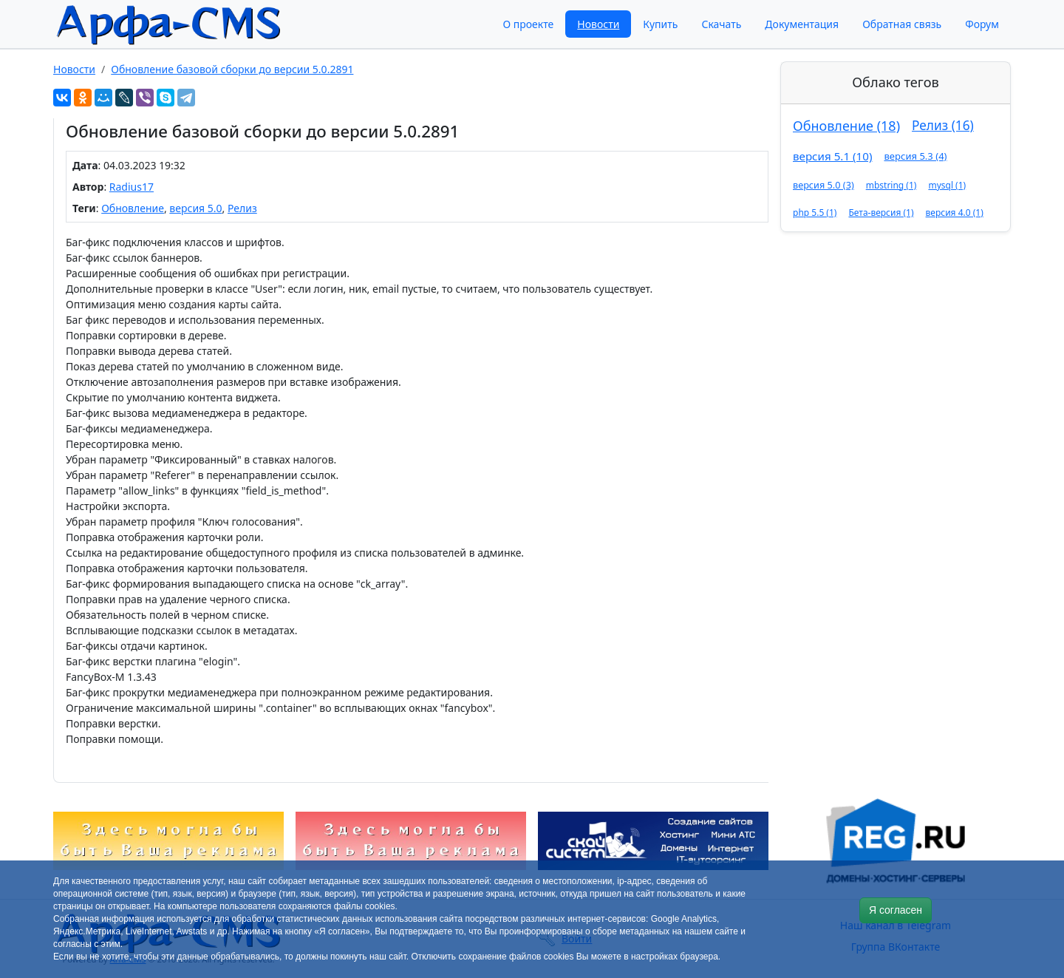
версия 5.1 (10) (832, 156)
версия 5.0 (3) (823, 184)
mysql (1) (947, 185)
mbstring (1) (891, 185)
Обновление (132, 208)
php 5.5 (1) (814, 212)
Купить (660, 24)
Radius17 (131, 187)
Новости (598, 24)
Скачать (721, 24)
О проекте (527, 24)
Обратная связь (901, 24)
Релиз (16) (943, 125)
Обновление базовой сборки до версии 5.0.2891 (232, 69)
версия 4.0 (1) (954, 212)
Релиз (242, 208)
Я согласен (895, 910)
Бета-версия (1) (880, 212)
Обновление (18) (846, 126)
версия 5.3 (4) (915, 156)
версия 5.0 (195, 208)
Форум (982, 24)
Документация (802, 24)
